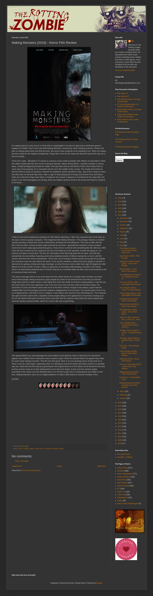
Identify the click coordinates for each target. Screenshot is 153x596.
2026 (120, 198)
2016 (120, 416)
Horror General (123, 486)
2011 (120, 433)
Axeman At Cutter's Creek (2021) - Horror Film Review (129, 263)
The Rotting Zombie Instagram (127, 147)
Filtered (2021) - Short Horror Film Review (128, 270)
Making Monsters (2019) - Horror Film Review (129, 373)
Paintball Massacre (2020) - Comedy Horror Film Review (130, 385)
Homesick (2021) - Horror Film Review (129, 360)
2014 (120, 423)
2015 (120, 420)
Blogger (99, 583)
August (123, 232)
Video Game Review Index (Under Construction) (127, 115)
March (122, 391)
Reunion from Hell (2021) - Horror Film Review (129, 305)
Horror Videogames (124, 474)
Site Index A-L (122, 93)
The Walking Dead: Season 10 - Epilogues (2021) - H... (130, 277)
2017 (120, 413)
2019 (20, 448)
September (124, 228)
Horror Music (122, 483)
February (123, 395)
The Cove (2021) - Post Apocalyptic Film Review (130, 283)
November (124, 221)
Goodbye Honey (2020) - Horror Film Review (129, 300)
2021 (120, 215)
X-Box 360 (121, 495)
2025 (120, 202)
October (123, 225)
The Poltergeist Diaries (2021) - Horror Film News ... (128, 312)
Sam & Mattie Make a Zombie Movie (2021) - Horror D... (129, 325)
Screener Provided (51, 448)
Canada (25, 448)
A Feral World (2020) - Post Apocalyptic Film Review (130, 294)
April (122, 245)
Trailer (119, 501)
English (31, 448)
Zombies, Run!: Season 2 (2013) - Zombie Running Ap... (130, 332)
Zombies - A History (124, 457)
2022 (120, 212)
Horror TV (121, 492)
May (122, 242)
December (124, 218)
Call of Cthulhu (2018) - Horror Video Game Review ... (128, 353)
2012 (120, 430)
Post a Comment (21, 461)
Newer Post (16, 466)
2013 (120, 426)
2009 (120, 440)
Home (59, 466)
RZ (132, 41)
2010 (120, 437)
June (122, 239)
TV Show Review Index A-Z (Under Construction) (128, 105)
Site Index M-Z (123, 96)
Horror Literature (123, 477)
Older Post (101, 466)
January (123, 398)
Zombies (120, 471)
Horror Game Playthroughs (127, 504)
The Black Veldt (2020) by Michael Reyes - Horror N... (129, 340)
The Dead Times (123, 454)
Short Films (121, 480)
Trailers (61, 448)
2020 (120, 403)
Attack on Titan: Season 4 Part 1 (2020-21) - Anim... (130, 318)
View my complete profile (124, 70)
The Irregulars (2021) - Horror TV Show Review (129, 289)
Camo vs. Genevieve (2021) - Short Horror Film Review (130, 366)
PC (118, 489)
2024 (120, 205)
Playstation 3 (122, 498)
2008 (120, 443)
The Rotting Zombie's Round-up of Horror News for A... (128, 250)
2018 (120, 409)
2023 (120, 208)
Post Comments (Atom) (31, 470)
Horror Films (39, 448)
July (122, 235)
